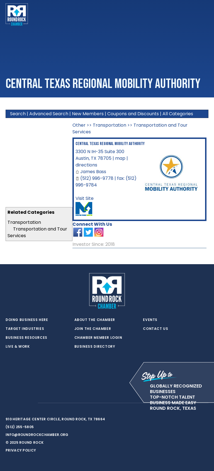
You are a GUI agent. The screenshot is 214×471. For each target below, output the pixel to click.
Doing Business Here (27, 320)
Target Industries (25, 329)
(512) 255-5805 (20, 427)
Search (18, 114)
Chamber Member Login (98, 337)
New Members (88, 114)
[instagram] (30, 403)
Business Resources (26, 337)
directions (86, 165)
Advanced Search (48, 114)
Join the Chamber (92, 329)
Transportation (24, 222)
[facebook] (19, 403)
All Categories (177, 114)
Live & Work (18, 346)
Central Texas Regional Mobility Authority (110, 143)
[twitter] (8, 403)
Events (150, 320)
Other (79, 125)
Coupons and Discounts (133, 114)
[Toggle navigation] (204, 14)
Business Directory (94, 346)
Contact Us (155, 329)
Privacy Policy (21, 450)
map (120, 158)
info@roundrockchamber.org (37, 434)
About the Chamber (94, 320)
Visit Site (85, 198)
